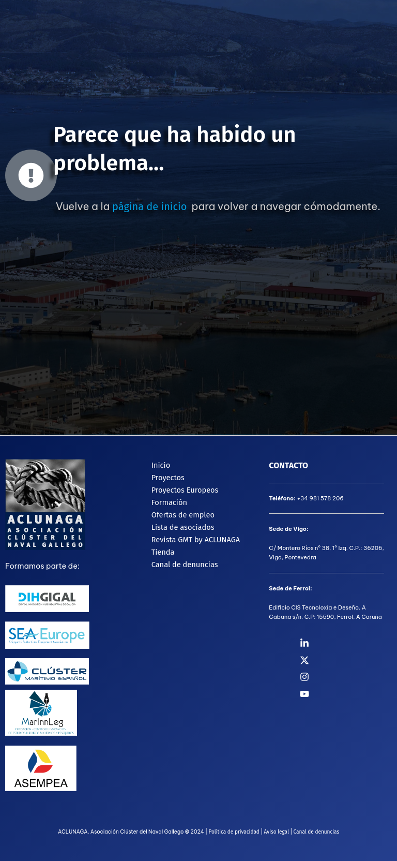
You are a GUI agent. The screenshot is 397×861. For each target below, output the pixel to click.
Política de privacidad (233, 832)
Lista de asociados (183, 527)
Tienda (163, 552)
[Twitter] (348, 660)
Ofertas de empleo (183, 514)
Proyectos (168, 477)
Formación (169, 502)
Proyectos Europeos (185, 490)
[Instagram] (348, 676)
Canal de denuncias (184, 564)
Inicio (161, 465)
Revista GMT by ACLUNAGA (195, 539)
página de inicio (149, 206)
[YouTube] (348, 694)
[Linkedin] (348, 643)
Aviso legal (276, 832)
